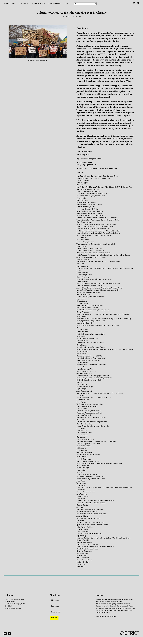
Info (67, 3)
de (138, 3)
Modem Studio (111, 616)
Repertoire (9, 3)
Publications (38, 3)
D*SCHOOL (23, 3)
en (134, 3)
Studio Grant (55, 3)
